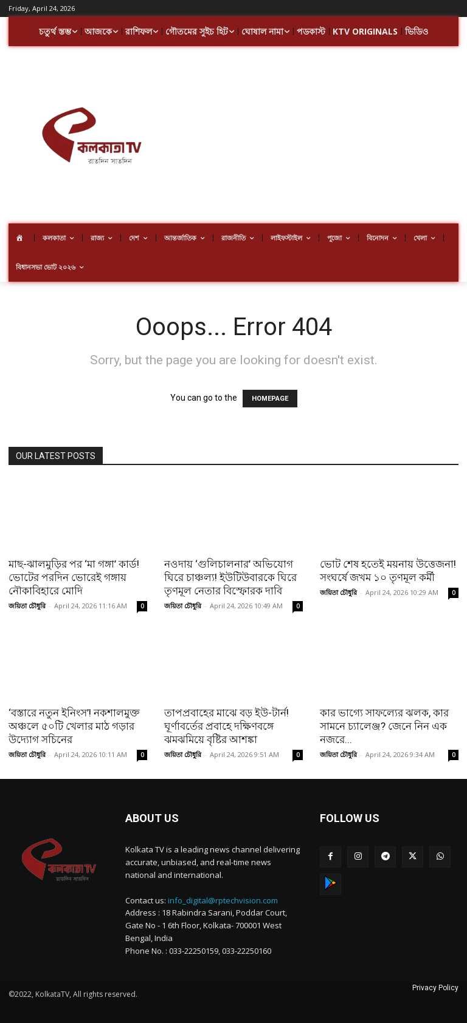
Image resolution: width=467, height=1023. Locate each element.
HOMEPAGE (270, 399)
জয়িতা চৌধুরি (27, 605)
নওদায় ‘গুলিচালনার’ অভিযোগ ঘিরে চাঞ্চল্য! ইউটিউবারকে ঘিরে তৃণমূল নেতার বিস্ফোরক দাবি (230, 577)
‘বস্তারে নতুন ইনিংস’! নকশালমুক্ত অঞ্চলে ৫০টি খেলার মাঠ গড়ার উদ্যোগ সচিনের (74, 726)
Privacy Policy (435, 988)
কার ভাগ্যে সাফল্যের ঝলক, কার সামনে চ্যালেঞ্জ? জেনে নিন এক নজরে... (384, 726)
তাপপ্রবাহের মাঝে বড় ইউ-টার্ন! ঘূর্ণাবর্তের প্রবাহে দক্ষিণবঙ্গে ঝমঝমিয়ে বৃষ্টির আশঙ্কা (226, 726)
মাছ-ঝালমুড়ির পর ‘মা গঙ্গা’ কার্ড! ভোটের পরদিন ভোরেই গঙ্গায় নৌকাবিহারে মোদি (74, 577)
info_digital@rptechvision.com (223, 900)
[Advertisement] (320, 137)
